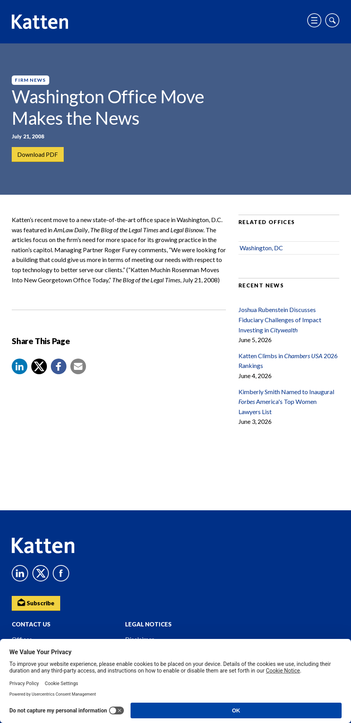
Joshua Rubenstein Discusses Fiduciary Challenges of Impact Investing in (279, 324)
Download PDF (38, 154)
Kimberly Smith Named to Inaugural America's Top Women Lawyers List (286, 406)
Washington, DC (261, 252)
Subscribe (37, 602)
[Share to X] (39, 371)
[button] (19, 371)
